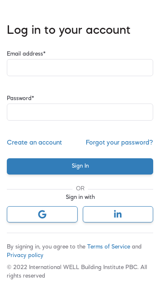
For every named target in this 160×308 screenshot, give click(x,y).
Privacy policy (25, 255)
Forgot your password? (119, 142)
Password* (20, 98)
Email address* (26, 54)
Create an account (34, 142)
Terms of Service (109, 247)
